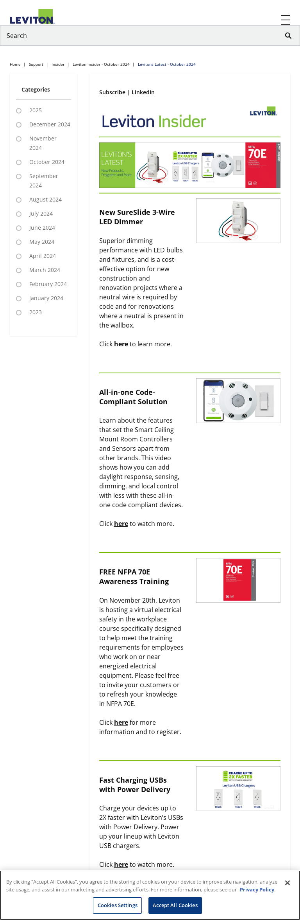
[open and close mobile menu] (286, 20)
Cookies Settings (118, 905)
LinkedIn (143, 92)
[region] (150, 895)
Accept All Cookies (175, 905)
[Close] (287, 882)
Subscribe (112, 92)
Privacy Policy (257, 889)
